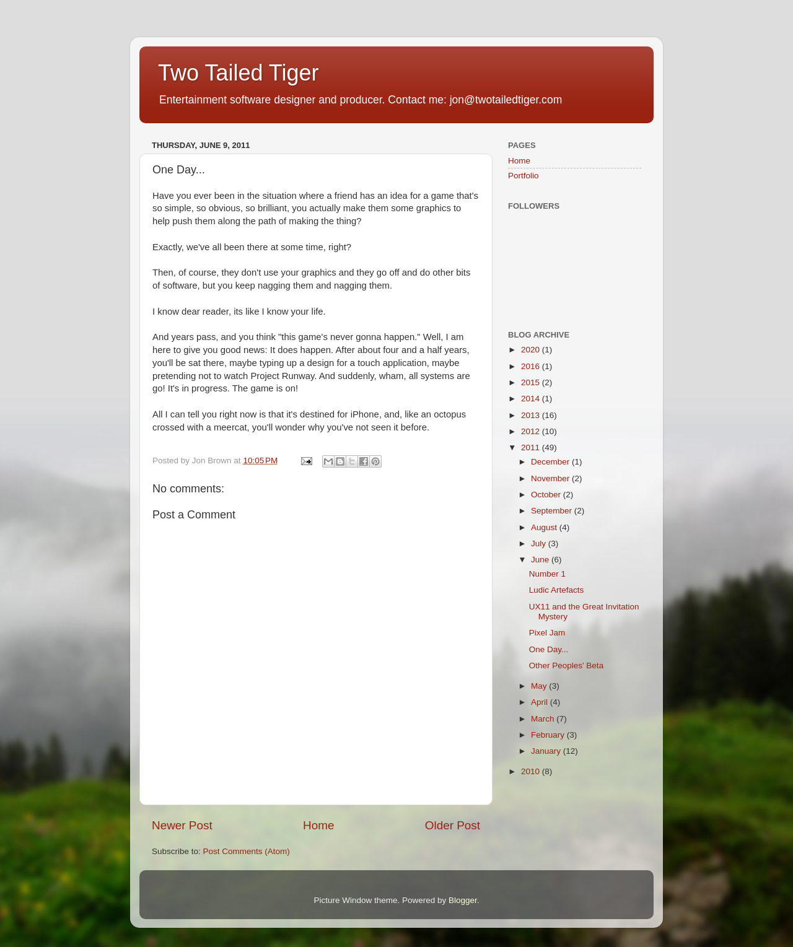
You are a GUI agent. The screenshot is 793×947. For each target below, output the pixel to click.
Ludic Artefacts (556, 590)
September (552, 510)
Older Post (452, 825)
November (551, 478)
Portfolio (523, 175)
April (540, 702)
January (547, 751)
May (540, 686)
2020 (531, 349)
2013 (531, 415)
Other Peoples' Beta (566, 665)
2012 (531, 431)
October (547, 494)
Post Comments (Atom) (246, 851)
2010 (531, 771)
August (545, 527)
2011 (531, 447)
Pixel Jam (547, 632)
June (541, 559)
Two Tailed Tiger (238, 72)
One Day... (549, 649)
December (551, 461)
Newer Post (182, 825)
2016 (531, 366)
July (539, 543)
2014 (531, 398)
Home (318, 825)
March (543, 718)
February (549, 735)
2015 (531, 382)
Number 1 (547, 573)
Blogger (463, 900)
